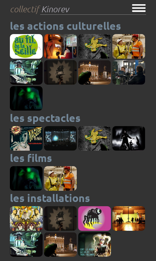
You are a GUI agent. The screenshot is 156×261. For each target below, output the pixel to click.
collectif (39, 9)
